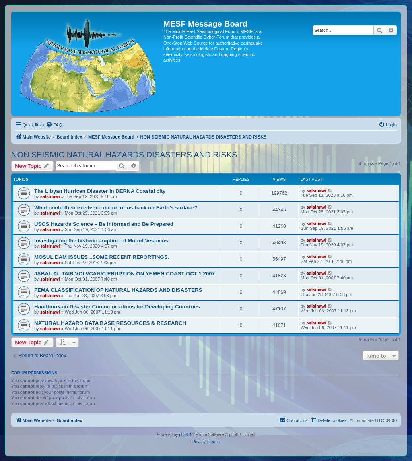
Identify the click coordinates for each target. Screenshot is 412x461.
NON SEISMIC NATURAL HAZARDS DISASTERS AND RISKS (124, 154)
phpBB (185, 434)
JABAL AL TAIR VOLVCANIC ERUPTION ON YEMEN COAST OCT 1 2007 (124, 274)
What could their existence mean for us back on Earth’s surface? (116, 208)
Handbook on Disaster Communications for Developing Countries (117, 307)
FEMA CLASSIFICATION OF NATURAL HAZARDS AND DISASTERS (118, 290)
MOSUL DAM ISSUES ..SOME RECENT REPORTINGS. (101, 257)
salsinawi (50, 196)
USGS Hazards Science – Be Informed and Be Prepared (103, 224)
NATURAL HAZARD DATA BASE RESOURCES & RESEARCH (110, 323)
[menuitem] (54, 125)
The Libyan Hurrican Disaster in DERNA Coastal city (99, 191)
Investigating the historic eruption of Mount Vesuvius (101, 241)
